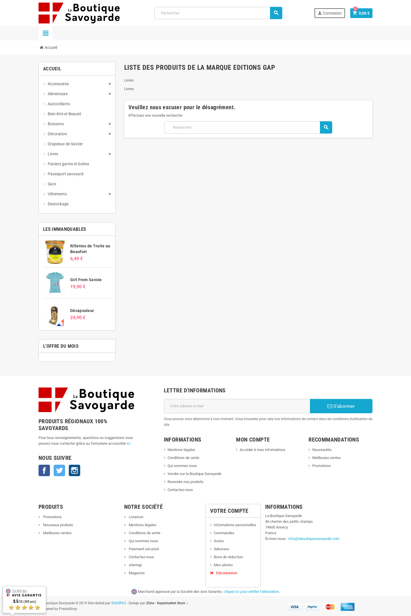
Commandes (224, 533)
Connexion (329, 13)
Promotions (321, 466)
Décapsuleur (82, 310)
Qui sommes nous (182, 466)
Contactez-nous (180, 490)
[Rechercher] (218, 13)
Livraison (135, 517)
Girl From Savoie (86, 279)
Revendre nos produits (186, 482)
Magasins (136, 573)
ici (128, 443)
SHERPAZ (118, 603)
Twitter (59, 470)
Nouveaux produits (57, 525)
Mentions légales (181, 450)
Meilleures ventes (326, 458)
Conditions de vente (183, 458)
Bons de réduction (228, 557)
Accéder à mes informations (262, 450)
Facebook (44, 470)
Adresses (221, 549)
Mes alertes (223, 565)
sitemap (135, 565)
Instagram (74, 470)
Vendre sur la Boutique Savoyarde (194, 474)
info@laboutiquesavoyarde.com (313, 538)
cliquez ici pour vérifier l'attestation (251, 591)
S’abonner (341, 406)
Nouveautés (322, 450)
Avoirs (219, 541)
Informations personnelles (235, 525)
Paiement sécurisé (143, 549)
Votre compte (229, 510)
